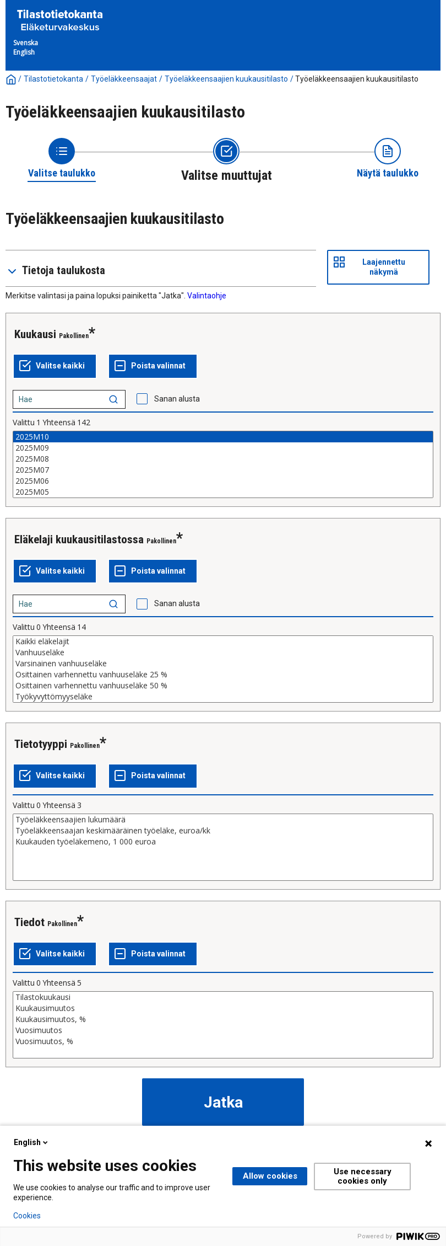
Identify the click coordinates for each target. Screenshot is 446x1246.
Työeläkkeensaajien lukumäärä (223, 819)
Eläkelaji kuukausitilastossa (79, 539)
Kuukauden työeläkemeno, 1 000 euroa (223, 841)
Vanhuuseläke (223, 652)
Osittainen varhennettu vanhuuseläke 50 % (223, 685)
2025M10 (223, 436)
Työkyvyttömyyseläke (223, 696)
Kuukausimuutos (223, 1008)
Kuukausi (35, 334)
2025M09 (223, 447)
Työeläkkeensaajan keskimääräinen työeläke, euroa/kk (223, 830)
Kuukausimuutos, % (223, 1019)
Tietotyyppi (40, 744)
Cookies (27, 1215)
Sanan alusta (177, 398)
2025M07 (223, 469)
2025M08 (223, 458)
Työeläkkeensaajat (124, 78)
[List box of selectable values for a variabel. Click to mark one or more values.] (223, 464)
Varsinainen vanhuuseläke (223, 663)
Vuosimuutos (223, 1030)
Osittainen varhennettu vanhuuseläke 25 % (223, 674)
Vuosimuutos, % (223, 1041)
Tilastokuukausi (223, 997)
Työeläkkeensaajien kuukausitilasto (226, 78)
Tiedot (29, 922)
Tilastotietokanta (53, 78)
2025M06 (223, 480)
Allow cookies (270, 1176)
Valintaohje (206, 295)
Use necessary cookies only (362, 1176)
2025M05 (223, 492)
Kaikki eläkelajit (223, 641)
